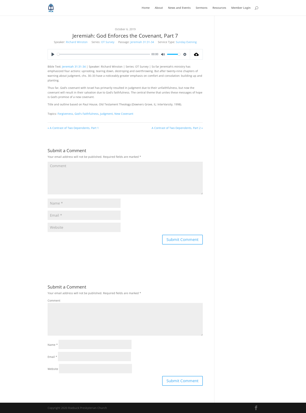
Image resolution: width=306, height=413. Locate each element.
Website (53, 369)
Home (146, 8)
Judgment (106, 114)
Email (52, 357)
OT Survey (107, 42)
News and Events (179, 8)
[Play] (53, 54)
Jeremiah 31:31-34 (142, 42)
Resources (219, 8)
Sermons (201, 8)
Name (53, 345)
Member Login (241, 8)
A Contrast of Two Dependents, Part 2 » (177, 128)
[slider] (103, 54)
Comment (54, 300)
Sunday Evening (186, 42)
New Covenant (123, 114)
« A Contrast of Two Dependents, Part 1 (73, 128)
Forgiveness (65, 114)
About (159, 8)
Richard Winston (77, 42)
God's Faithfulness (87, 114)
